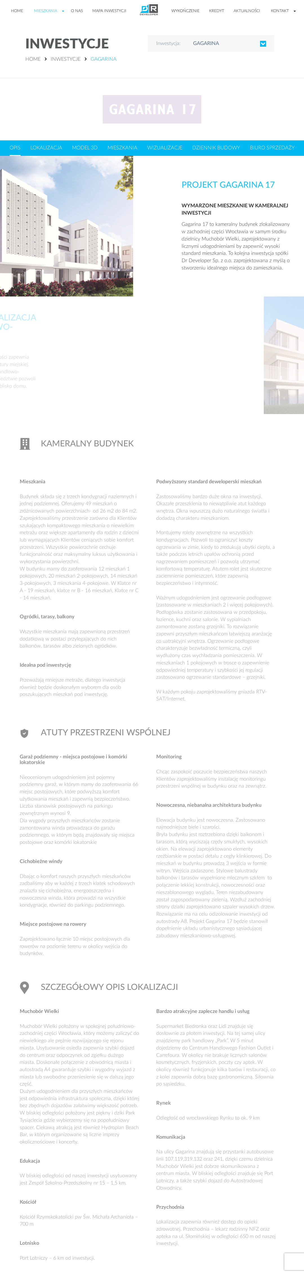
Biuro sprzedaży (272, 147)
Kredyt (216, 11)
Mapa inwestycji (109, 11)
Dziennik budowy (216, 147)
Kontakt (280, 11)
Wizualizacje (164, 147)
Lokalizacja (46, 147)
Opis (15, 147)
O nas (77, 11)
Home (17, 11)
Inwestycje (66, 59)
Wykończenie (185, 11)
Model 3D (85, 147)
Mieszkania (45, 11)
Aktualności (247, 11)
